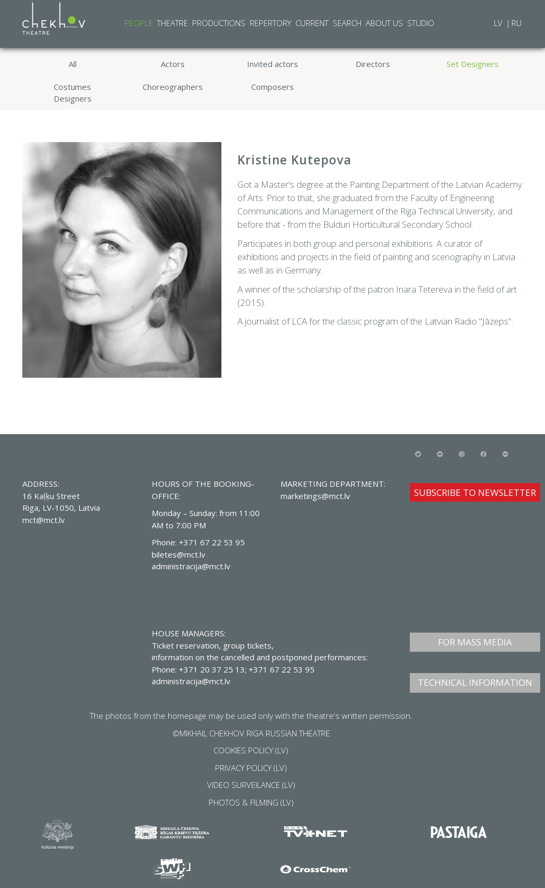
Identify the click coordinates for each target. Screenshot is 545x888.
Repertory (270, 23)
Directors (373, 64)
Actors (173, 64)
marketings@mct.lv (315, 496)
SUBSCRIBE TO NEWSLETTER (475, 492)
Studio (420, 23)
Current (311, 23)
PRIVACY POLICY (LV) (251, 767)
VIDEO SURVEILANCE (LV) (251, 784)
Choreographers (173, 86)
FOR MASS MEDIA (475, 642)
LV (499, 23)
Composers (272, 86)
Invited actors (272, 64)
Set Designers (473, 64)
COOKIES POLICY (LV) (250, 750)
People (139, 23)
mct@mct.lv (43, 519)
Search (347, 23)
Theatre (172, 23)
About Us (384, 23)
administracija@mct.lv (191, 681)
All (73, 64)
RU (516, 23)
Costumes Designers (73, 92)
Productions (218, 23)
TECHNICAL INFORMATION (475, 682)
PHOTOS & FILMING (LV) (251, 802)
